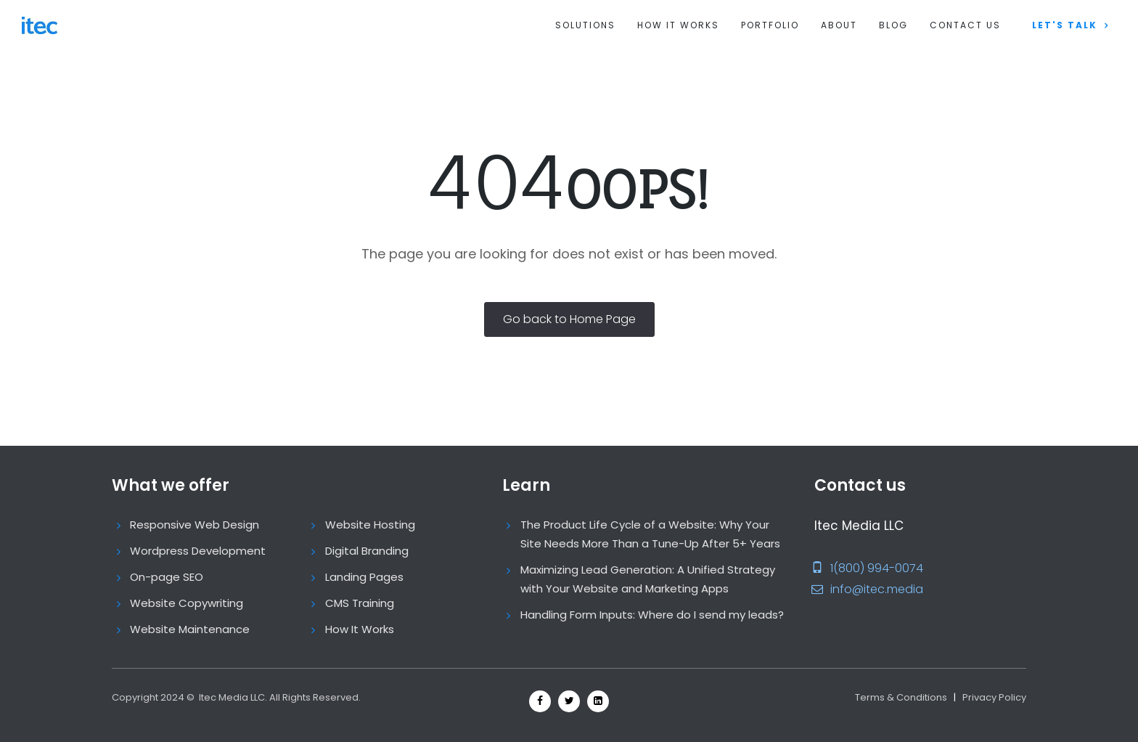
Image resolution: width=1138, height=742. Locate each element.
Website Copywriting (186, 603)
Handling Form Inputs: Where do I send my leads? (652, 614)
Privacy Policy (994, 697)
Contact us (965, 25)
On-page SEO (166, 576)
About (839, 25)
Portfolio (770, 25)
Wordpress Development (198, 550)
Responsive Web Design (194, 524)
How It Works (678, 25)
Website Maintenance (190, 629)
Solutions (585, 25)
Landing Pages (364, 576)
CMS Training (359, 603)
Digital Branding (367, 550)
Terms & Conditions (901, 697)
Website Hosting (370, 524)
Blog (893, 25)
